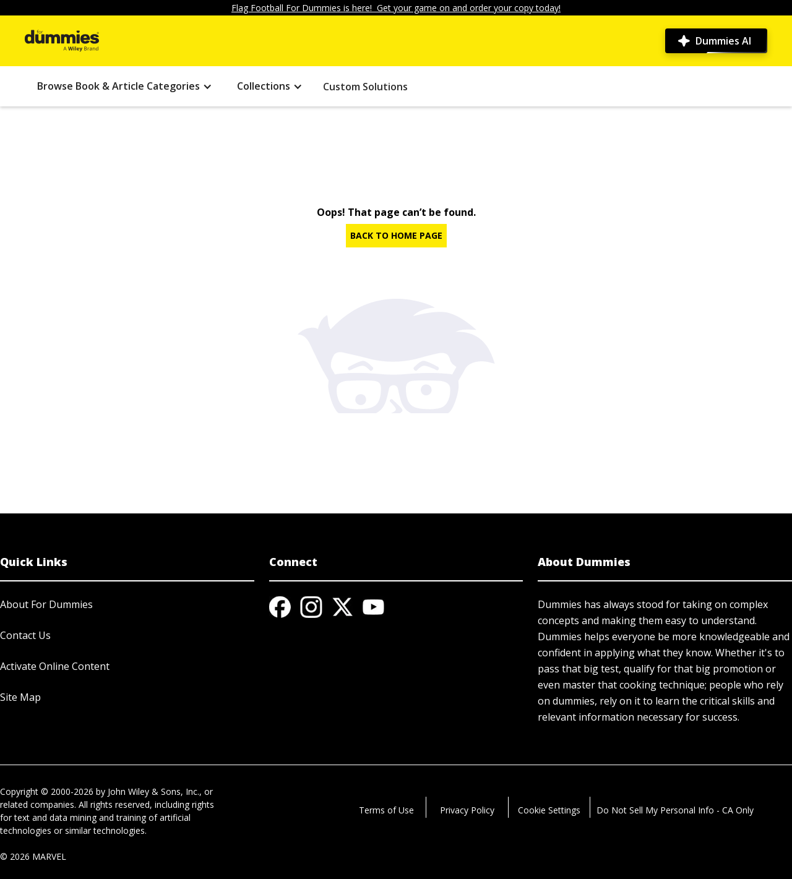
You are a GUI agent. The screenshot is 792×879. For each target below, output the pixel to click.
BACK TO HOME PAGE (396, 235)
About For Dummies (46, 604)
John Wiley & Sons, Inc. (153, 791)
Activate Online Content (55, 666)
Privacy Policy (467, 810)
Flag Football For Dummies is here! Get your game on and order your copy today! (396, 8)
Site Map (20, 697)
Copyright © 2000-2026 (46, 791)
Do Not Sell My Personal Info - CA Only (675, 810)
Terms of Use (386, 810)
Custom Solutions (365, 86)
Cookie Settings (549, 810)
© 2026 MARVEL (33, 856)
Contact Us (25, 635)
